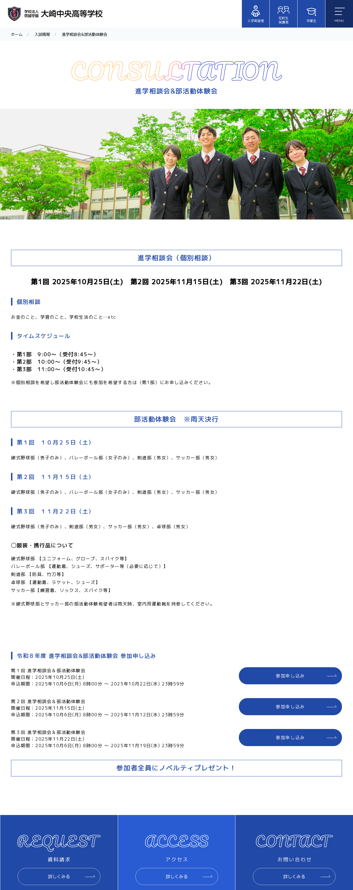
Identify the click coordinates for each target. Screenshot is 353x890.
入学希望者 (255, 14)
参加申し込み (290, 676)
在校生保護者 (283, 14)
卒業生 (311, 14)
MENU (340, 15)
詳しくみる (59, 876)
